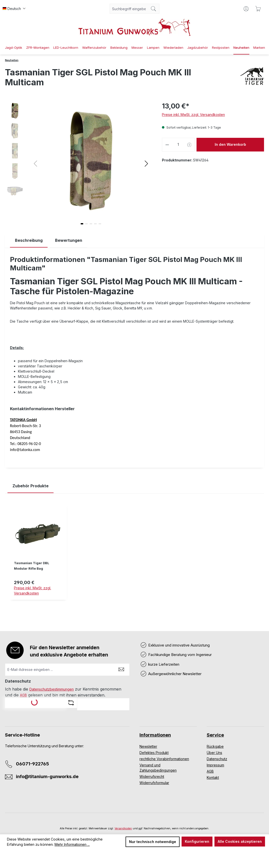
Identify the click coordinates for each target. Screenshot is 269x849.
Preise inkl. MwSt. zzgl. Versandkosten (193, 114)
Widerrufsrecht (151, 776)
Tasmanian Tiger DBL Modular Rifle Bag (31, 565)
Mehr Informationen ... (72, 844)
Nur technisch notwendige (152, 842)
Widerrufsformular (154, 783)
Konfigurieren (197, 841)
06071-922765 (32, 763)
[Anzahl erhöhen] (189, 144)
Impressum (215, 765)
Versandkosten (123, 828)
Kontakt (213, 777)
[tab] (29, 240)
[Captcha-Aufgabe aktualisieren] (71, 703)
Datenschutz (217, 759)
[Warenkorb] (258, 9)
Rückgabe (215, 746)
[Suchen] (153, 9)
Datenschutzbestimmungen (51, 689)
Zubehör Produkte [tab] (30, 485)
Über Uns (214, 752)
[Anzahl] (178, 144)
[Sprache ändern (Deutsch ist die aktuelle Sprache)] (13, 8)
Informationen (155, 735)
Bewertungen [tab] (68, 240)
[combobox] (129, 9)
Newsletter (148, 746)
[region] (134, 556)
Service (215, 735)
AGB (23, 695)
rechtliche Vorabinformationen (164, 759)
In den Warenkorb (230, 144)
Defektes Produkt (154, 752)
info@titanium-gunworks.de (47, 776)
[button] (146, 163)
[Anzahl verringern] (167, 144)
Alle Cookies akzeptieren (240, 841)
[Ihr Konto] (246, 9)
